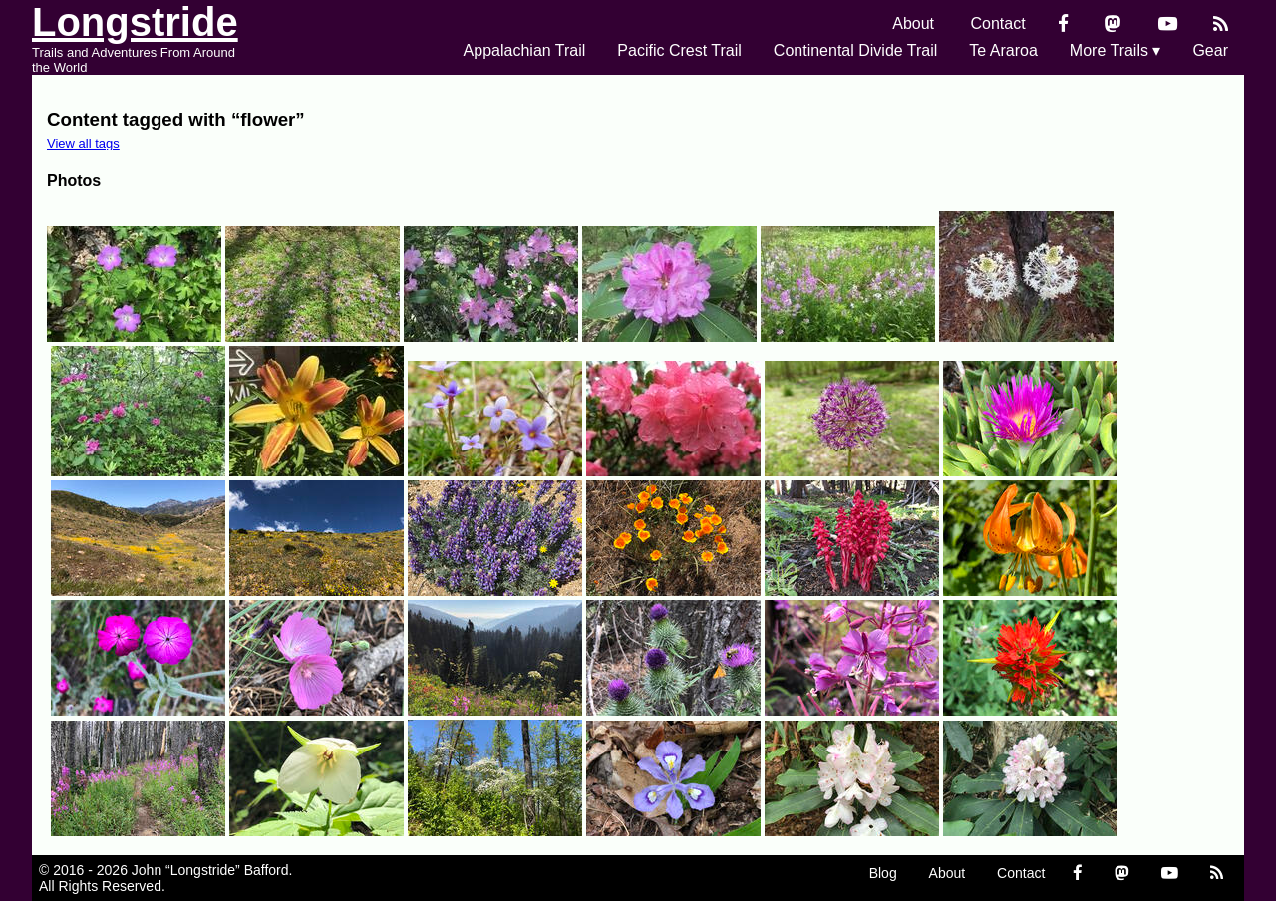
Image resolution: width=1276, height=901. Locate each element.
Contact (998, 23)
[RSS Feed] (1220, 23)
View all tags (83, 143)
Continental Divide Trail (856, 50)
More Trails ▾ (1115, 50)
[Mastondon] (1113, 23)
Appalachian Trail (525, 50)
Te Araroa (1003, 50)
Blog (883, 873)
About (913, 23)
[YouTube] (1167, 23)
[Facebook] (1063, 23)
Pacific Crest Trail (679, 50)
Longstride (135, 22)
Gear (1210, 50)
